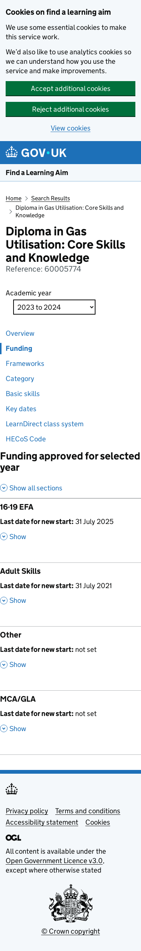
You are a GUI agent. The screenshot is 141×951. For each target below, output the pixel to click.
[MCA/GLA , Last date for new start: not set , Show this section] (70, 716)
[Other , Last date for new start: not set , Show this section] (70, 652)
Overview (20, 333)
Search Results (50, 198)
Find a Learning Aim (37, 172)
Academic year (29, 293)
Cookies (97, 822)
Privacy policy (27, 811)
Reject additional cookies (70, 109)
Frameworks (25, 363)
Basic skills (23, 393)
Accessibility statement (42, 822)
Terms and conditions (87, 811)
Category (20, 378)
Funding (19, 348)
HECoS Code (26, 439)
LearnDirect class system (44, 423)
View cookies (71, 128)
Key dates (21, 408)
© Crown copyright (70, 931)
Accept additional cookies (71, 88)
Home (13, 198)
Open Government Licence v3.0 (54, 860)
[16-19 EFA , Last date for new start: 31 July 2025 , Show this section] (70, 524)
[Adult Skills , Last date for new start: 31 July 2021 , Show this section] (70, 588)
